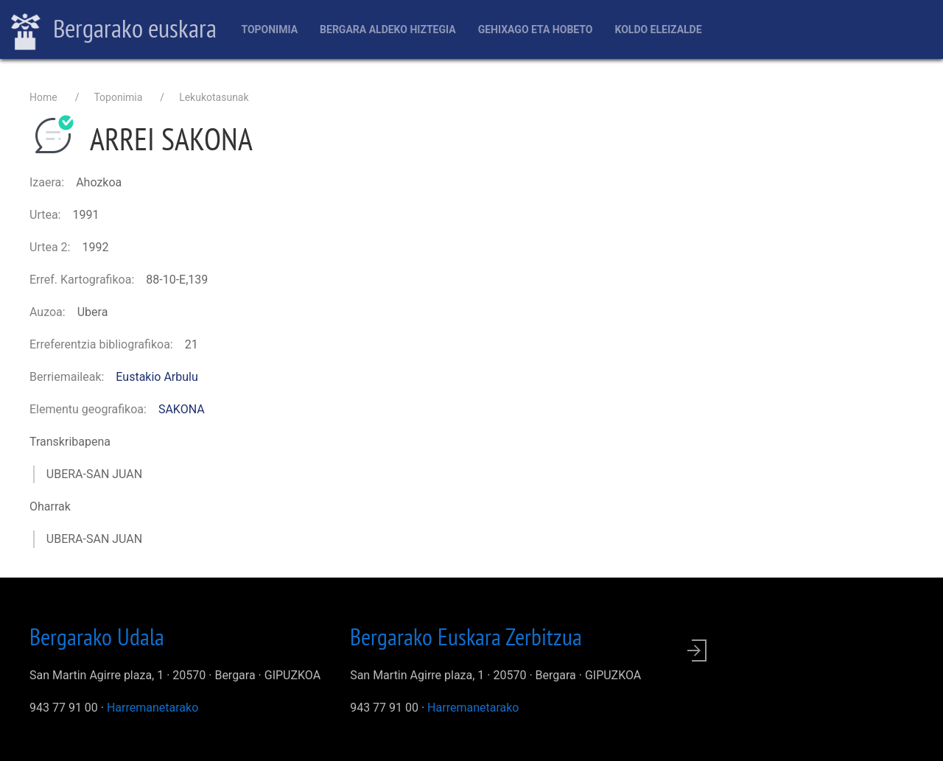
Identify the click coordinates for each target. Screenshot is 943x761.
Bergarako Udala (96, 636)
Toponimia (269, 29)
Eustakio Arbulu (156, 377)
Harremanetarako (152, 708)
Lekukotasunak (213, 97)
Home (43, 97)
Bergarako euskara (114, 30)
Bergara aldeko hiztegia (388, 29)
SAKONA (181, 409)
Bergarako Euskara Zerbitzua (466, 636)
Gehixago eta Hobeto (535, 29)
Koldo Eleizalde (657, 29)
